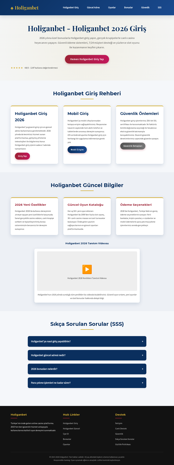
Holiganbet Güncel (71, 428)
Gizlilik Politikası (123, 444)
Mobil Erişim (77, 149)
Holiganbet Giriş (71, 7)
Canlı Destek (121, 428)
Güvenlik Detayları (132, 146)
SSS (159, 7)
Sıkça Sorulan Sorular (124, 439)
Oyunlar (112, 7)
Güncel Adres (93, 7)
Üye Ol (66, 433)
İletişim (118, 423)
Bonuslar (128, 7)
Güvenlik (145, 7)
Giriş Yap (22, 156)
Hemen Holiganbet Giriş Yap (87, 59)
